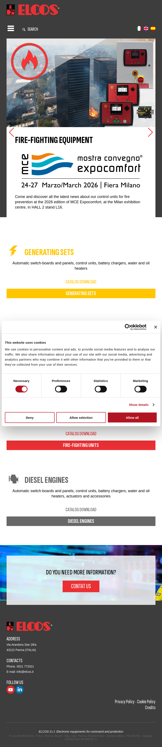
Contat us (81, 586)
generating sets (81, 293)
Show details (139, 404)
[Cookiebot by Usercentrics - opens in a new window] (127, 327)
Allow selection (80, 417)
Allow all (132, 417)
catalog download (81, 282)
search (30, 29)
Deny (30, 417)
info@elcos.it (24, 671)
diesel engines (81, 521)
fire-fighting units (81, 445)
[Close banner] (155, 327)
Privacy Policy (125, 702)
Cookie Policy (146, 702)
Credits (150, 707)
